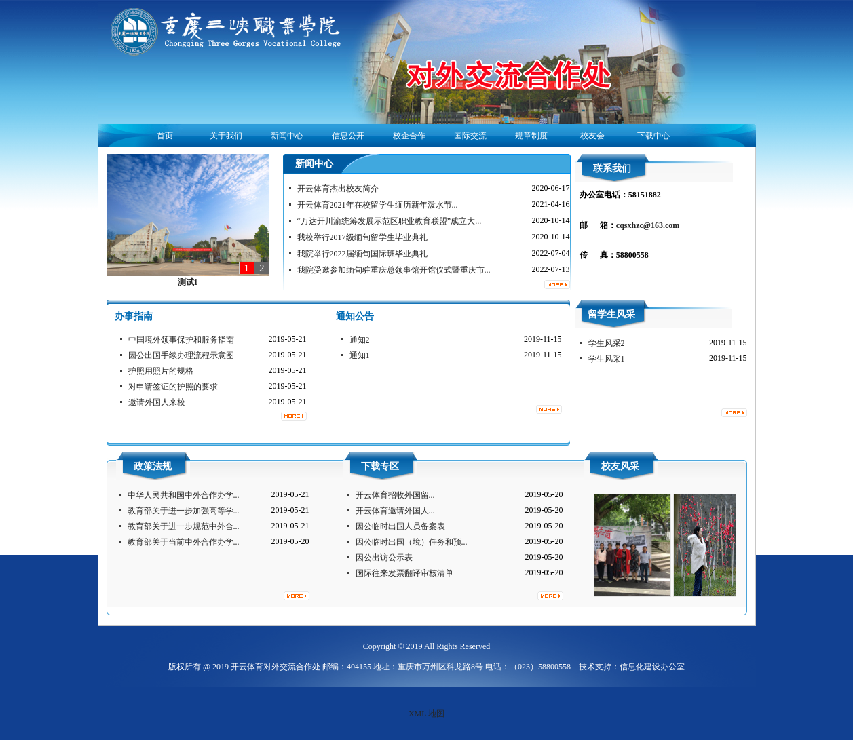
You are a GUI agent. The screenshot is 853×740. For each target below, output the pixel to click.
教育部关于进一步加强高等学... (184, 510)
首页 (165, 135)
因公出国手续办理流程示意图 (181, 355)
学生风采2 (606, 343)
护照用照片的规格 (160, 371)
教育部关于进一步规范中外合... (184, 526)
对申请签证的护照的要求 (173, 386)
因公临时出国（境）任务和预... (412, 542)
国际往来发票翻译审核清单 (404, 573)
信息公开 (348, 135)
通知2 (359, 340)
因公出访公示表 (384, 557)
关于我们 (226, 135)
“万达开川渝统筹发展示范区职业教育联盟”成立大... (389, 221)
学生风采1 (606, 359)
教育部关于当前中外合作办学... (184, 542)
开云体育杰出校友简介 (338, 188)
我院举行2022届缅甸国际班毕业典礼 (362, 253)
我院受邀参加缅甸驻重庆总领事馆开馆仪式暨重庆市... (394, 270)
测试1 (188, 282)
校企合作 (409, 135)
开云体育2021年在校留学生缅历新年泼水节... (377, 205)
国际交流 (470, 135)
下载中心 (653, 135)
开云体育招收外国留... (395, 495)
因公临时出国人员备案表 (400, 526)
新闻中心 (287, 135)
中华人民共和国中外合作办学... (184, 495)
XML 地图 (426, 713)
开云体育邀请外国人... (395, 510)
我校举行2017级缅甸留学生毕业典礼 (362, 237)
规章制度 (531, 135)
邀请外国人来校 (156, 402)
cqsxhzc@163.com (647, 225)
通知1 (359, 355)
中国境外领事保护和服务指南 (181, 340)
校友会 (592, 135)
